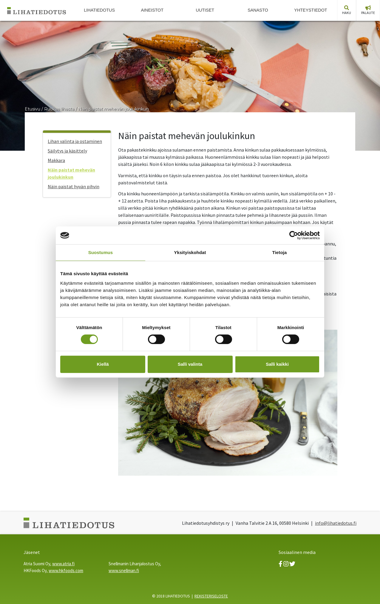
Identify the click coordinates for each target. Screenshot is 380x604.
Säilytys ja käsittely (67, 151)
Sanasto (258, 10)
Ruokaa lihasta (59, 109)
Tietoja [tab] (279, 252)
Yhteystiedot (310, 10)
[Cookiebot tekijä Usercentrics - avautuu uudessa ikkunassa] (294, 235)
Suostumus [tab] (100, 252)
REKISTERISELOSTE (211, 596)
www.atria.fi (63, 563)
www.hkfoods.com (66, 570)
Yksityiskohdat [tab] (190, 252)
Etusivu (32, 109)
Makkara (56, 160)
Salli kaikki (277, 364)
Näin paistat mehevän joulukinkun (113, 109)
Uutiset (205, 10)
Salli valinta (190, 364)
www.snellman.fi (124, 570)
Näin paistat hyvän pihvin (73, 186)
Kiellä (103, 364)
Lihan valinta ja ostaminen (75, 141)
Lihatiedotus (99, 10)
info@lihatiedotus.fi (335, 523)
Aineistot (152, 10)
